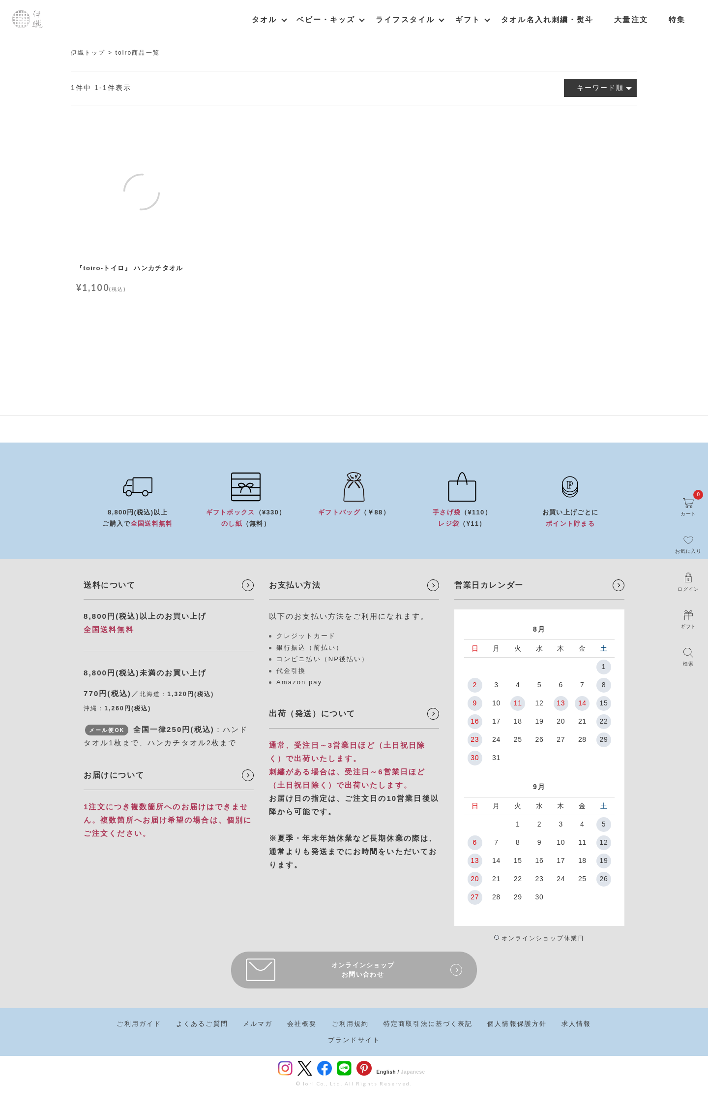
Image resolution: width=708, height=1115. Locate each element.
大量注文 (631, 19)
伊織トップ (88, 52)
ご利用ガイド (139, 1023)
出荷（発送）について (312, 713)
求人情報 (576, 1023)
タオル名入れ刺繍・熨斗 (547, 19)
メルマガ (257, 1023)
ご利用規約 (350, 1023)
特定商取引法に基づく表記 (428, 1023)
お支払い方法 (295, 585)
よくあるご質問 (202, 1023)
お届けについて (114, 775)
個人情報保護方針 (517, 1023)
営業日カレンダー (489, 585)
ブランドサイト (354, 1040)
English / (388, 1072)
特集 (677, 19)
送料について (110, 585)
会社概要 (302, 1023)
